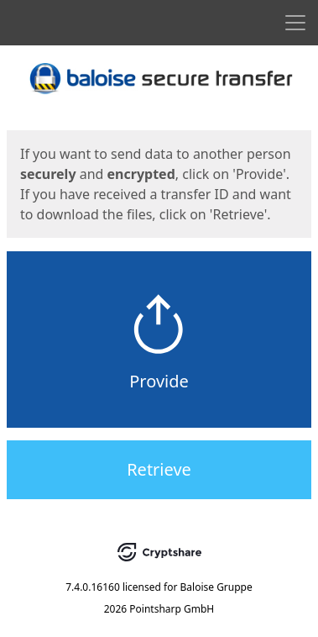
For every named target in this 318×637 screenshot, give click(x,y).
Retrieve (159, 469)
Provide (159, 381)
